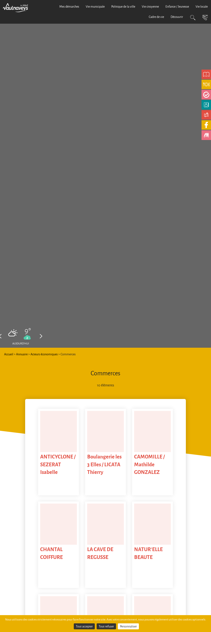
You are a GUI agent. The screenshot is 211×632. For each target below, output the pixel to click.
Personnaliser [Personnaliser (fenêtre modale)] (128, 626)
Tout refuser (106, 626)
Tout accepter (84, 626)
